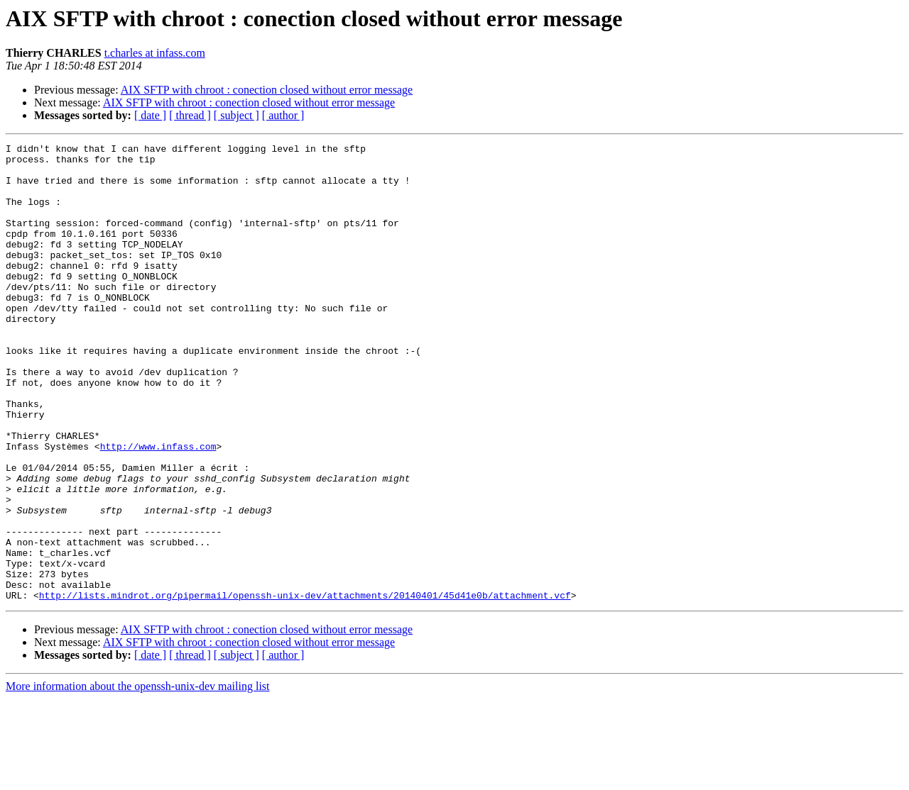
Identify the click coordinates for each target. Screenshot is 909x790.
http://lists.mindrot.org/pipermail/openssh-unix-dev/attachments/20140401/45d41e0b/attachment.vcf (305, 686)
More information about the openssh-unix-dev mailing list (138, 778)
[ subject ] (236, 115)
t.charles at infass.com (154, 53)
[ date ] (150, 115)
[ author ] (283, 115)
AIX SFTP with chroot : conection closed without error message (267, 90)
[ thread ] (190, 115)
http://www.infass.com (158, 507)
